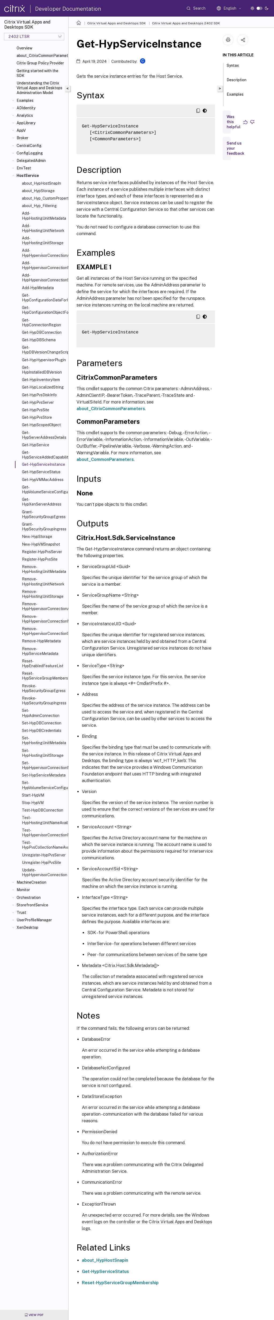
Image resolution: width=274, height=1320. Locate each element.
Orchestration (29, 897)
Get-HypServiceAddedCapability (44, 454)
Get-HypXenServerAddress (41, 501)
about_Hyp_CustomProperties (44, 198)
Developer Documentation (68, 9)
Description (236, 82)
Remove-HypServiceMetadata (40, 651)
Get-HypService (35, 445)
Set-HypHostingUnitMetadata (44, 740)
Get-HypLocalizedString (43, 387)
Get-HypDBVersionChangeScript (44, 349)
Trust (21, 912)
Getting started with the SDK (37, 73)
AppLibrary (26, 123)
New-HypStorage (37, 536)
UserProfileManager (34, 920)
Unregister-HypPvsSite (41, 862)
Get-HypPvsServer (38, 402)
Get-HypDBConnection (42, 332)
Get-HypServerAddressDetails (44, 435)
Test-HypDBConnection (42, 810)
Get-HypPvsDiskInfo (39, 395)
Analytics (25, 115)
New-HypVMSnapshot (41, 544)
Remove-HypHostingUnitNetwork (43, 581)
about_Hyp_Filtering (39, 206)
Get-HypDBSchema (39, 340)
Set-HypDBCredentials (41, 730)
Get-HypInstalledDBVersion (42, 369)
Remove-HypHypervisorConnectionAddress (44, 606)
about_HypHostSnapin (105, 1260)
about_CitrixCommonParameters (41, 55)
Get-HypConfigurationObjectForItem (44, 310)
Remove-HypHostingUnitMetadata (44, 569)
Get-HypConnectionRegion (41, 322)
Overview (24, 48)
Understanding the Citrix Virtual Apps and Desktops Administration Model (39, 88)
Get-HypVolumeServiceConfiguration (44, 489)
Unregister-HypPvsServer (44, 855)
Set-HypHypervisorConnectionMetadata (44, 765)
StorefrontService (32, 905)
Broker (22, 138)
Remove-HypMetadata (41, 641)
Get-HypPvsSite (35, 410)
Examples (25, 100)
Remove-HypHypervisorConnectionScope (44, 631)
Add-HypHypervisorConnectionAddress (44, 252)
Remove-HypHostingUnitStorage (42, 594)
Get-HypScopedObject (41, 425)
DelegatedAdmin (31, 160)
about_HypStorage (38, 191)
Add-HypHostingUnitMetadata (44, 215)
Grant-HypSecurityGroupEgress (44, 514)
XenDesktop (27, 927)
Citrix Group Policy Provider (40, 63)
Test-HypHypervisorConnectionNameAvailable (44, 832)
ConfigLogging (30, 153)
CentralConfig (29, 145)
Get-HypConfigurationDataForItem (44, 297)
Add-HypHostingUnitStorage (42, 240)
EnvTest (24, 168)
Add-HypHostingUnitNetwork (43, 228)
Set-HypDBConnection (41, 723)
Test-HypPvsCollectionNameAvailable (44, 844)
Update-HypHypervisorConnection (44, 872)
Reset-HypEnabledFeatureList (42, 663)
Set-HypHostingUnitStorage (42, 753)
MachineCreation (31, 882)
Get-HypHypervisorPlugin (44, 360)
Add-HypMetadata (38, 288)
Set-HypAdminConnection (40, 712)
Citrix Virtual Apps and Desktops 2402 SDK (186, 23)
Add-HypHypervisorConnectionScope (44, 277)
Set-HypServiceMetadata (44, 775)
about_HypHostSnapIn (41, 183)
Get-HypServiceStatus (41, 472)
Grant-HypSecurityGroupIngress (44, 526)
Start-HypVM (33, 795)
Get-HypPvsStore (37, 417)
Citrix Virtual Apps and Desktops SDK (116, 23)
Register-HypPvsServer (42, 552)
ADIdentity (26, 108)
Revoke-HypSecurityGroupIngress (44, 700)
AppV (21, 130)
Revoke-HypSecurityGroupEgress (44, 688)
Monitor (23, 890)
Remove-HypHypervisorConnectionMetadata (44, 618)
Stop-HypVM (33, 803)
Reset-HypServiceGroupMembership (44, 675)
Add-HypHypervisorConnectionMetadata (44, 265)
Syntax (233, 67)
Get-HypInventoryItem (41, 380)
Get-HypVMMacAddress (42, 479)
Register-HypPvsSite (40, 559)
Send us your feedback (235, 148)
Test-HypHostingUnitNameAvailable (44, 820)
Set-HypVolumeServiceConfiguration (44, 785)
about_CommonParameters (105, 459)
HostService (28, 175)
